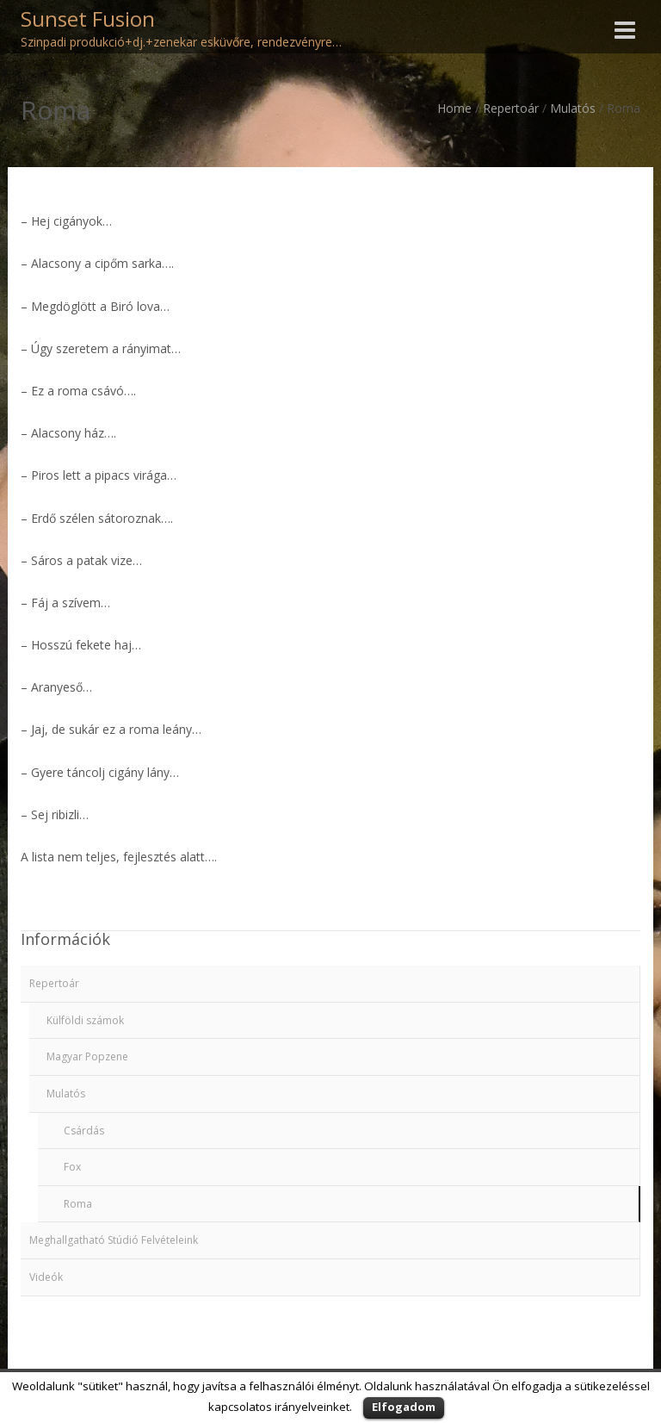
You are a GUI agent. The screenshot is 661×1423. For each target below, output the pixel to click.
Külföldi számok (85, 1020)
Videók (46, 1277)
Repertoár (511, 108)
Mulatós (573, 108)
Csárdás (84, 1130)
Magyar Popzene (87, 1056)
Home (454, 108)
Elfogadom (404, 1406)
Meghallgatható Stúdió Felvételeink (113, 1240)
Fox (72, 1166)
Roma (78, 1203)
